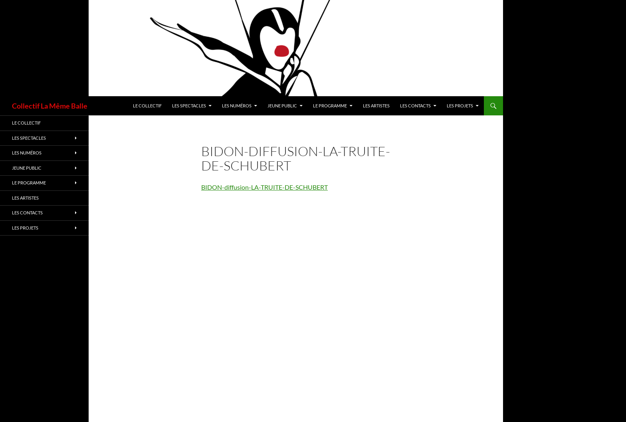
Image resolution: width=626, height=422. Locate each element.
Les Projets (460, 105)
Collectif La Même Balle (49, 105)
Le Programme (330, 105)
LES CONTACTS (415, 105)
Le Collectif (147, 105)
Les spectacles (189, 105)
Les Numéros (237, 105)
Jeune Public (282, 105)
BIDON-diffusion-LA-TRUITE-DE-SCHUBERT (264, 187)
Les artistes (376, 105)
